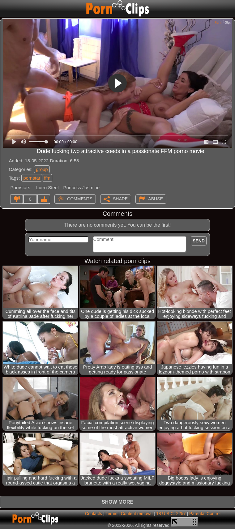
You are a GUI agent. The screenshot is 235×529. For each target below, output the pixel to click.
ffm (47, 178)
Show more (117, 502)
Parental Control (204, 513)
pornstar (31, 178)
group (42, 169)
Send (199, 240)
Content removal (137, 513)
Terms (111, 513)
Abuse (155, 198)
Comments (79, 198)
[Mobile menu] (6, 8)
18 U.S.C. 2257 (171, 513)
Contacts (93, 513)
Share (120, 198)
